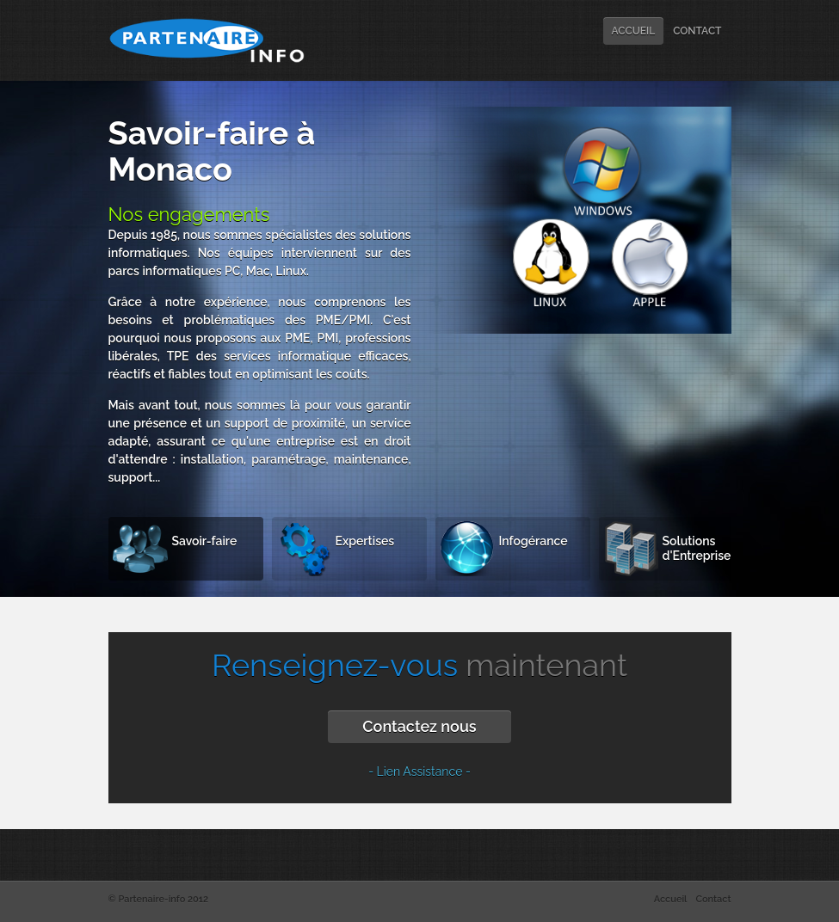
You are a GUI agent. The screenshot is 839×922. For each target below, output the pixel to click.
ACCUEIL (634, 31)
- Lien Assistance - (419, 771)
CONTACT (697, 31)
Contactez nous (419, 726)
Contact (713, 899)
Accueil (671, 899)
